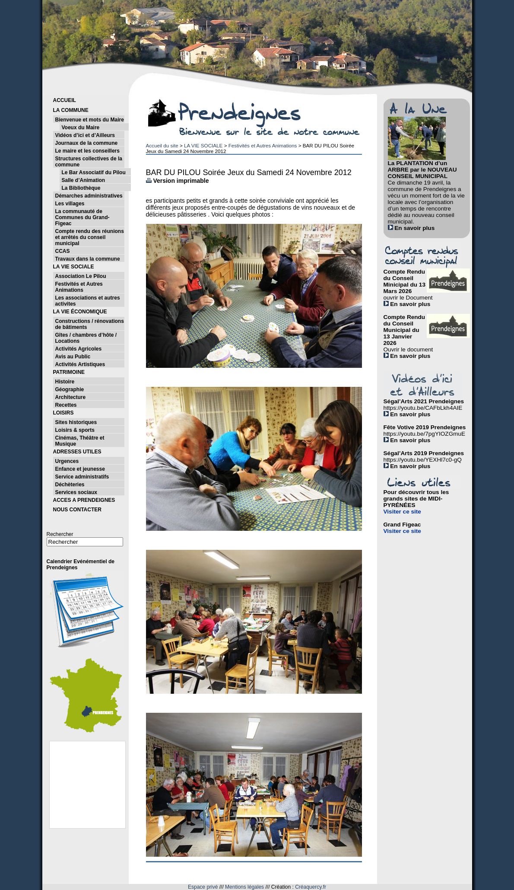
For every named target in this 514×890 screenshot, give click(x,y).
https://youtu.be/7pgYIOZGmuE (425, 434)
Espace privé (203, 887)
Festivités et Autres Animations (262, 145)
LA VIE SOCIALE (203, 145)
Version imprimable (177, 180)
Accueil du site (162, 145)
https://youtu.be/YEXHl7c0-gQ (423, 459)
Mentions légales (244, 887)
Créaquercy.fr (310, 887)
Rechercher (60, 534)
